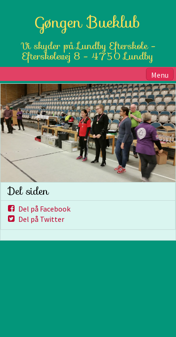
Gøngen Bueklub (88, 22)
